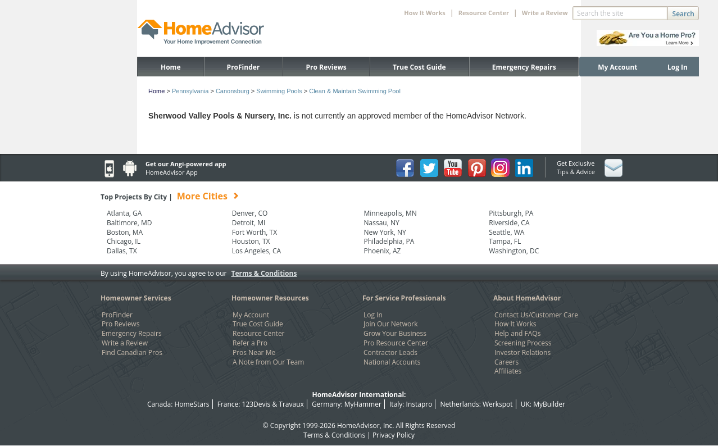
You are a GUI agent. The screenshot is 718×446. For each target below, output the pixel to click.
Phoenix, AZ (382, 251)
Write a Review (545, 12)
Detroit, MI (249, 223)
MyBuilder (549, 404)
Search (683, 14)
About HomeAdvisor (527, 298)
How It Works (515, 324)
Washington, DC (514, 251)
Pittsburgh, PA (511, 213)
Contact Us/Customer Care (536, 315)
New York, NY (385, 232)
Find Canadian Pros (132, 352)
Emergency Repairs (524, 67)
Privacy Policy (393, 435)
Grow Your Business (394, 333)
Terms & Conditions (264, 273)
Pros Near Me (254, 352)
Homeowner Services (136, 298)
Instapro (419, 404)
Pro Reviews (326, 67)
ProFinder (243, 67)
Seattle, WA (506, 232)
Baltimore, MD (129, 223)
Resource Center (259, 333)
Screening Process (522, 343)
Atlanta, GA (124, 213)
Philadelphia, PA (389, 241)
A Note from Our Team (268, 362)
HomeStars (191, 404)
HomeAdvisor (358, 425)
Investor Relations (522, 352)
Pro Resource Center (395, 343)
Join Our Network (390, 324)
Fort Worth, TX (254, 232)
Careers (506, 362)
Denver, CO (250, 213)
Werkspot (498, 404)
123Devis (256, 404)
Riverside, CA (509, 223)
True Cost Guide (419, 67)
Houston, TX (251, 241)
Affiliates (507, 371)
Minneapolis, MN (390, 213)
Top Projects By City (170, 197)
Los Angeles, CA (256, 251)
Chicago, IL (123, 241)
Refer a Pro (250, 343)
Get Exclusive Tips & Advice (576, 167)
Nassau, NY (381, 223)
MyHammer (362, 404)
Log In (677, 67)
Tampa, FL (505, 241)
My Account (617, 67)
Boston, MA (125, 232)
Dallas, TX (122, 251)
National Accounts (391, 362)
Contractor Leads (390, 352)
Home (170, 67)
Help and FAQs (517, 333)
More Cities (202, 196)
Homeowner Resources (270, 298)
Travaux (291, 404)
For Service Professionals (404, 298)
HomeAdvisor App (172, 172)
